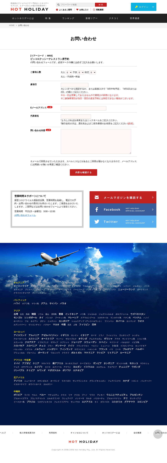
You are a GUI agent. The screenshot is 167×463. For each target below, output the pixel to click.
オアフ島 (25, 308)
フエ (27, 326)
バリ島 (82, 319)
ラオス (141, 325)
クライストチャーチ (22, 297)
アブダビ (26, 368)
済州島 (54, 319)
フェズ (16, 371)
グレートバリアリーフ (60, 291)
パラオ (63, 308)
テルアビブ (112, 371)
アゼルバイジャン (49, 340)
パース (147, 291)
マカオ (56, 329)
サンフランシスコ (80, 385)
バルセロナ (125, 347)
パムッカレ (18, 354)
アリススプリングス (107, 294)
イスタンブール (126, 350)
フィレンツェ (111, 340)
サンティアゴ (135, 403)
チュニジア (124, 371)
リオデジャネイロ (44, 406)
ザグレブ (54, 347)
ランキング (68, 18)
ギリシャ (108, 343)
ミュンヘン (105, 350)
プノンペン (109, 326)
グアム (44, 308)
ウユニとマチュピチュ (117, 399)
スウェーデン (90, 347)
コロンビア (142, 406)
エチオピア (78, 375)
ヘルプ (3, 437)
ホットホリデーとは (23, 18)
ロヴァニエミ (80, 354)
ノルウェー (39, 353)
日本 (94, 329)
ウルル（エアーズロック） (94, 291)
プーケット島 (60, 322)
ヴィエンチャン (35, 329)
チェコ (42, 350)
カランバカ (18, 347)
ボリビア (18, 399)
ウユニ (34, 399)
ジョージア (76, 347)
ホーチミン (18, 326)
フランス (103, 353)
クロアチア (30, 347)
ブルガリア (128, 353)
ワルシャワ (55, 357)
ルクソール (57, 371)
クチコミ (114, 18)
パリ (111, 354)
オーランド (55, 385)
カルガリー (48, 389)
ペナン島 (127, 322)
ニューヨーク (29, 385)
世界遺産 (135, 18)
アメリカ (18, 385)
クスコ (63, 399)
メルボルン (137, 291)
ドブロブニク (43, 347)
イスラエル (89, 371)
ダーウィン (51, 294)
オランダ (82, 343)
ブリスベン (29, 294)
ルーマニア (125, 357)
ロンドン (74, 340)
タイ (41, 322)
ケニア (36, 368)
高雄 (27, 319)
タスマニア (18, 294)
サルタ (89, 403)
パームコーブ (78, 294)
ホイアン (34, 326)
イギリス (64, 340)
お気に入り (84, 10)
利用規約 (53, 437)
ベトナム (137, 322)
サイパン (53, 308)
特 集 (48, 18)
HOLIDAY (30, 9)
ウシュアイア (67, 403)
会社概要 (137, 437)
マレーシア (73, 322)
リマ (70, 399)
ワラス (92, 399)
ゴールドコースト (114, 291)
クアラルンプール (88, 322)
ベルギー (140, 353)
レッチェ (136, 340)
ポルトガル (76, 357)
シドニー (127, 291)
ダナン (43, 326)
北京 (69, 329)
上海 (75, 329)
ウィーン (59, 343)
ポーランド (43, 357)
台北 (22, 319)
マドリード (114, 347)
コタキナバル (102, 322)
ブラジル (31, 406)
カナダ (126, 385)
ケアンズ (34, 291)
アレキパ (100, 399)
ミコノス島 (141, 343)
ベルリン (95, 350)
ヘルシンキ (92, 354)
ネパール (120, 325)
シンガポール (30, 322)
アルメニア (34, 340)
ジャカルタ (92, 319)
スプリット (64, 347)
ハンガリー (52, 353)
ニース (118, 354)
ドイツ (71, 350)
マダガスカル (54, 375)
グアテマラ (129, 406)
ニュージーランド (126, 294)
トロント (135, 385)
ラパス (27, 399)
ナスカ (77, 399)
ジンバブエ (19, 375)
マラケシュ (144, 368)
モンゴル (18, 322)
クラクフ (65, 357)
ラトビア (101, 357)
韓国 (34, 318)
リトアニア (112, 357)
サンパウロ (75, 406)
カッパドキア (140, 350)
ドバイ (17, 368)
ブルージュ (31, 357)
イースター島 (19, 406)
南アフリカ (58, 368)
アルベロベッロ (20, 343)
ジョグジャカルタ (106, 319)
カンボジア (64, 325)
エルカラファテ (53, 403)
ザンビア (97, 368)
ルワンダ (41, 375)
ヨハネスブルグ (71, 368)
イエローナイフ (20, 389)
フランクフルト (82, 350)
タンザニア (109, 368)
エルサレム (101, 371)
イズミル (28, 354)
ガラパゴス (104, 406)
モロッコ (134, 368)
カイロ (47, 371)
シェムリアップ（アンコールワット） (87, 326)
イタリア (84, 340)
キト (96, 406)
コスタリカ (117, 406)
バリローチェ (99, 403)
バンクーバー (146, 385)
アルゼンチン (136, 399)
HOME (12, 25)
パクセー (47, 329)
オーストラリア (21, 290)
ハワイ (17, 308)
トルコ (115, 350)
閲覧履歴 (99, 10)
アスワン (67, 371)
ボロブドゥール (122, 319)
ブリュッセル (19, 357)
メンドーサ (79, 403)
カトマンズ (131, 326)
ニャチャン (52, 326)
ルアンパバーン (20, 329)
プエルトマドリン (114, 403)
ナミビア (30, 375)
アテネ (117, 343)
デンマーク (60, 350)
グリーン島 (44, 291)
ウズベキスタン (137, 318)
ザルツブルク (71, 343)
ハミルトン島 (91, 294)
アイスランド (20, 340)
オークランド (142, 294)
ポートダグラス (65, 294)
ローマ (93, 340)
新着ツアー (92, 18)
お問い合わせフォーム (25, 220)
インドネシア (71, 318)
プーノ (84, 399)
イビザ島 (135, 347)
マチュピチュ (53, 399)
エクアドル (87, 406)
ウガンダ (136, 371)
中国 (63, 329)
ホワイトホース (35, 389)
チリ (125, 403)
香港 (61, 318)
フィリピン (84, 329)
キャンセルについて (79, 437)
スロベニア (31, 350)
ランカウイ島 (115, 322)
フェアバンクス (114, 385)
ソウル (40, 319)
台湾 (16, 318)
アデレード (40, 294)
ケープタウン (85, 368)
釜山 (47, 319)
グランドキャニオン (97, 385)
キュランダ (76, 291)
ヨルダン (77, 371)
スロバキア (19, 350)
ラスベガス (66, 385)
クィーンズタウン (39, 297)
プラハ (50, 350)
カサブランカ (26, 371)
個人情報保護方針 (27, 437)
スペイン (103, 347)
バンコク (49, 322)
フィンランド (66, 353)
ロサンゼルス (42, 385)
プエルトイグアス (21, 403)
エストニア (34, 343)
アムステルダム (95, 343)
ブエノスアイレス (37, 403)
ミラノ (101, 340)
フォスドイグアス (61, 406)
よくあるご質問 (65, 10)
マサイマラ (45, 368)
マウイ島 (35, 308)
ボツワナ (67, 375)
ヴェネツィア (124, 340)
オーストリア (47, 343)
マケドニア (89, 357)
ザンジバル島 (121, 368)
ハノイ (146, 322)
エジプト (38, 371)
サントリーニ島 (128, 343)
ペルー (42, 399)
